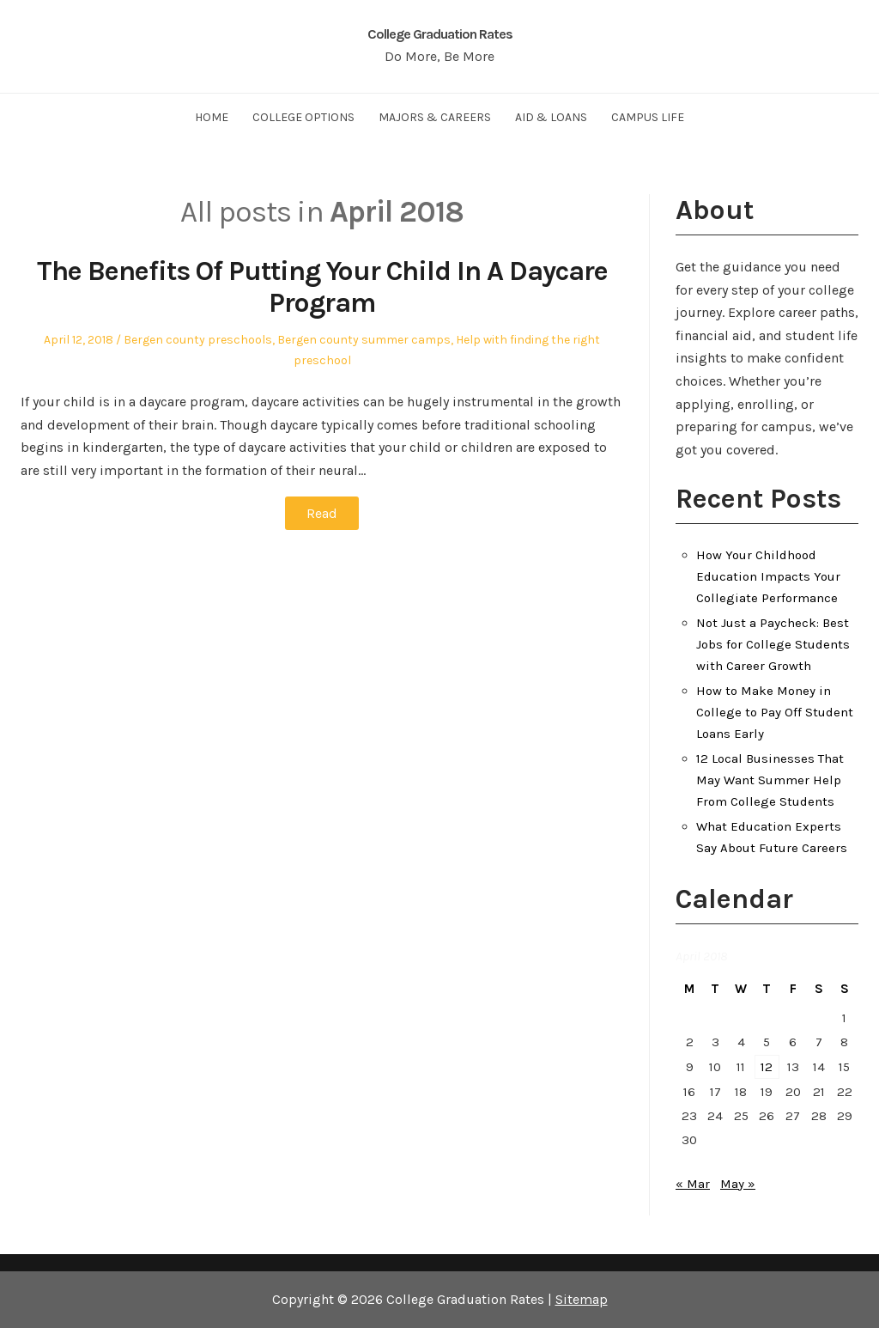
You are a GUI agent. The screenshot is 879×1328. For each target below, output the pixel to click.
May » (737, 1183)
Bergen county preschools (198, 339)
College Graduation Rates (439, 34)
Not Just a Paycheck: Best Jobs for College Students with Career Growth (773, 644)
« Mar (693, 1183)
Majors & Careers (435, 117)
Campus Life (647, 117)
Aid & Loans (551, 117)
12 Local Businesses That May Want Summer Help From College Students (770, 780)
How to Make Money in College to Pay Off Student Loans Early (774, 712)
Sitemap (581, 1299)
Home (211, 117)
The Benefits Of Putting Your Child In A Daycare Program (322, 287)
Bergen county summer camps (364, 339)
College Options (303, 117)
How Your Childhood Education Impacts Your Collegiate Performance (768, 576)
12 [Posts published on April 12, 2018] (767, 1067)
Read (321, 513)
